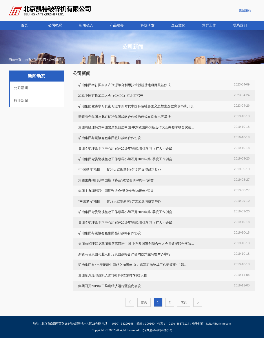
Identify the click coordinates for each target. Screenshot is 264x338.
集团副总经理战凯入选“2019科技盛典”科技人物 (112, 275)
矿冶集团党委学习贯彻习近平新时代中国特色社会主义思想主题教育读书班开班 (136, 106)
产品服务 (117, 25)
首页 (24, 25)
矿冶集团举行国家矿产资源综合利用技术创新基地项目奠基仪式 (124, 85)
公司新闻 (21, 88)
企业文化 (178, 25)
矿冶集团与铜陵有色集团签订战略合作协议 (109, 138)
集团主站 (245, 10)
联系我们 (240, 25)
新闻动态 (86, 25)
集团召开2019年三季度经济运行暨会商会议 (109, 286)
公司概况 (55, 25)
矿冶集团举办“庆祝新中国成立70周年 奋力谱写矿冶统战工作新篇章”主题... (132, 265)
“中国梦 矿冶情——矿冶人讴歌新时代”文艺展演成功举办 (119, 169)
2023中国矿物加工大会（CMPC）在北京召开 (111, 95)
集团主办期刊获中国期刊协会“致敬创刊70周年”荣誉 (116, 180)
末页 (184, 302)
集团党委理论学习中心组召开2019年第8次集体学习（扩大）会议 (125, 148)
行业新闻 (21, 100)
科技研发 (147, 25)
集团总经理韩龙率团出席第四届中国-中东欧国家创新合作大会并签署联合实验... (136, 127)
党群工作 (209, 25)
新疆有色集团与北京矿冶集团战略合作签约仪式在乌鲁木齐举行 (124, 117)
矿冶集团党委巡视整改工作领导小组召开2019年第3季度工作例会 (125, 159)
